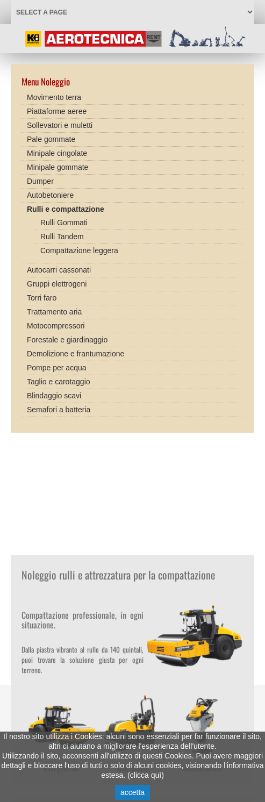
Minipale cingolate (57, 150)
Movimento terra (54, 94)
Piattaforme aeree (57, 108)
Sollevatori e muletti (59, 122)
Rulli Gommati (64, 220)
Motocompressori (55, 323)
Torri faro (41, 295)
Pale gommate (51, 136)
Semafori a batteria (58, 407)
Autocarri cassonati (59, 267)
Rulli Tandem (62, 234)
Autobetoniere (50, 192)
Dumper (40, 178)
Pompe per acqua (57, 365)
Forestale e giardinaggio (67, 337)
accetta (132, 792)
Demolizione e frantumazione (75, 351)
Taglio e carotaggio (58, 379)
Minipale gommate (57, 164)
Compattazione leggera (79, 248)
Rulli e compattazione (65, 206)
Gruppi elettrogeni (57, 281)
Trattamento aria (54, 309)
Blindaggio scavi (54, 393)
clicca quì (145, 775)
